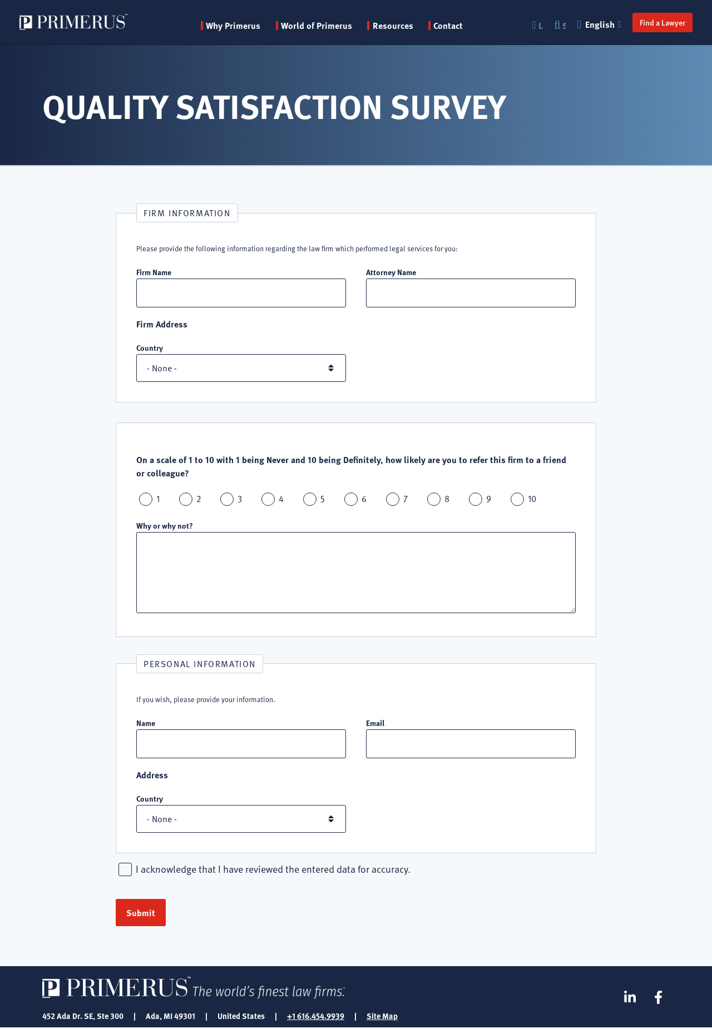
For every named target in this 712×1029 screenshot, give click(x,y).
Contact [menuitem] (448, 25)
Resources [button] (393, 25)
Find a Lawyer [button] (662, 22)
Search (563, 25)
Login (540, 25)
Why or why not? (164, 525)
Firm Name (153, 271)
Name (145, 723)
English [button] (600, 24)
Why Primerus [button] (233, 25)
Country (149, 348)
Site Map (382, 1016)
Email (375, 723)
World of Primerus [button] (317, 25)
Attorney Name (391, 271)
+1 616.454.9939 (315, 1016)
